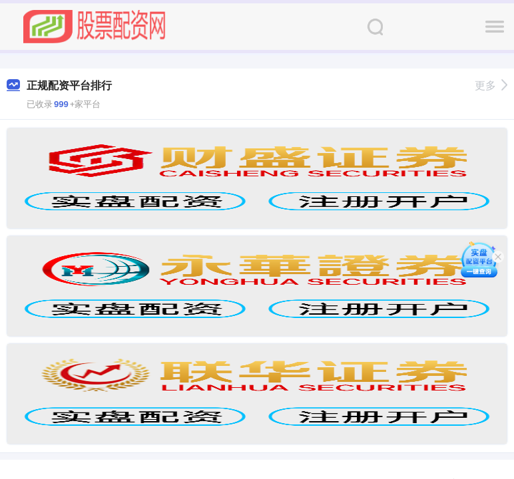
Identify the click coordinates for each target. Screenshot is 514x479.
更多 (491, 85)
